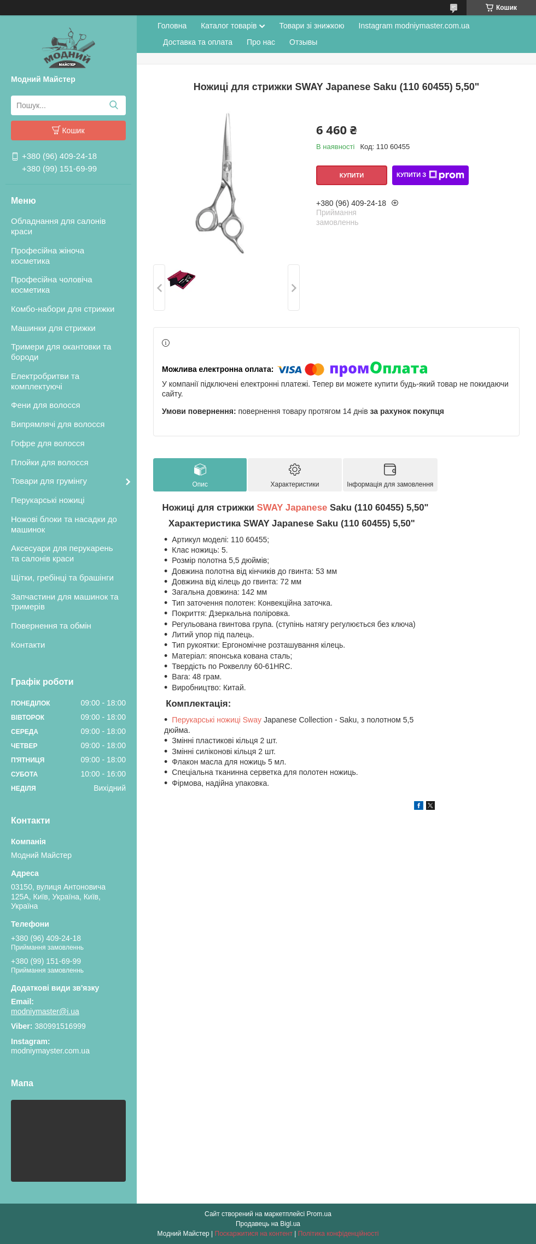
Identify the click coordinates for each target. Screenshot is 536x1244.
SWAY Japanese (292, 507)
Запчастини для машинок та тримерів (65, 602)
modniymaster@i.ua (45, 1011)
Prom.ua (319, 1214)
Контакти (28, 644)
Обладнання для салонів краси (58, 226)
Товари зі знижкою (311, 25)
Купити (352, 175)
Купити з (430, 175)
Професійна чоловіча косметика (51, 284)
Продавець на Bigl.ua (268, 1224)
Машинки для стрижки (53, 328)
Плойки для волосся (50, 462)
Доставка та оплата (197, 42)
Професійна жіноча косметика (47, 255)
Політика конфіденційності (338, 1233)
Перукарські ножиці (48, 500)
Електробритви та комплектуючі (45, 381)
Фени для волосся (45, 405)
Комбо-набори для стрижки (62, 308)
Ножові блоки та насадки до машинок (64, 524)
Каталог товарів (229, 25)
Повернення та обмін (51, 625)
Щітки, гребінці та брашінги (62, 577)
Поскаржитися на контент (254, 1233)
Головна (172, 25)
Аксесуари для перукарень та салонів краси (62, 553)
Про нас (261, 42)
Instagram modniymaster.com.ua (414, 25)
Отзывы (303, 42)
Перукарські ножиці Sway (216, 719)
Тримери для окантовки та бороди (61, 352)
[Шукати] (113, 105)
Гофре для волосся (48, 443)
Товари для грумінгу (49, 480)
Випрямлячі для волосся (57, 424)
